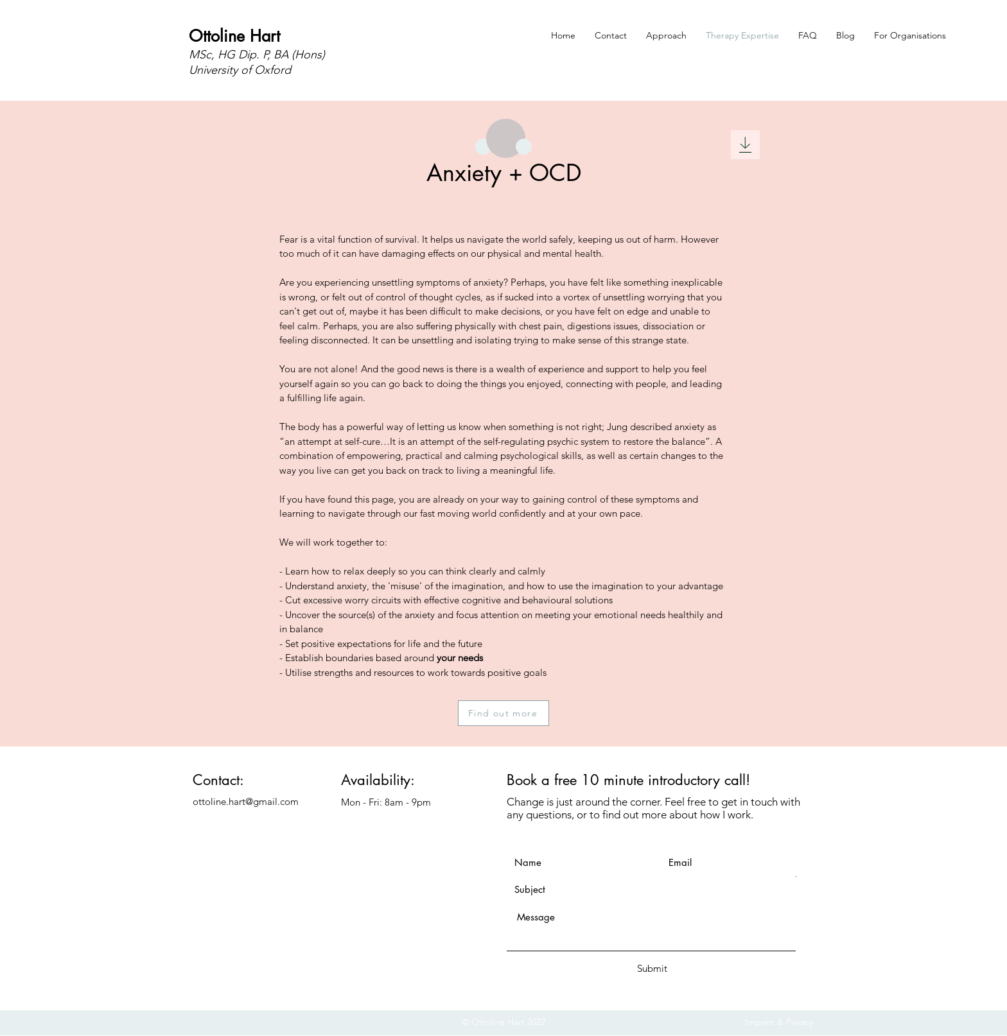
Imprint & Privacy (779, 1022)
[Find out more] (503, 713)
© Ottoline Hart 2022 (503, 1022)
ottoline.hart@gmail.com (246, 801)
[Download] (745, 144)
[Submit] (651, 968)
